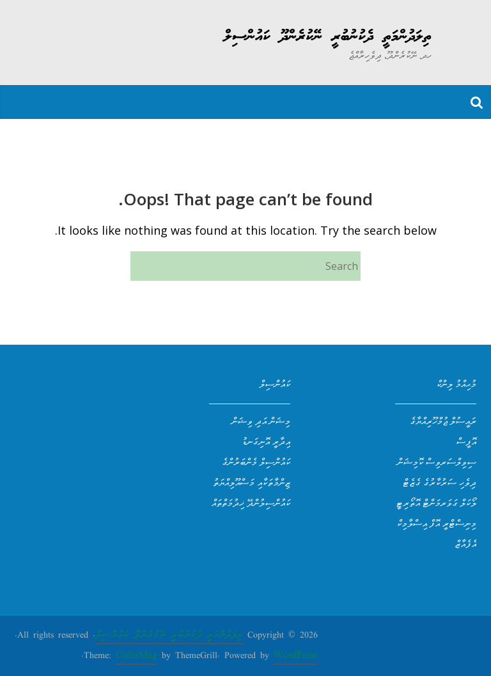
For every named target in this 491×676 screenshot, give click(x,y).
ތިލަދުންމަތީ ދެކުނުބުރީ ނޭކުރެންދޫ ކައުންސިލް (328, 37)
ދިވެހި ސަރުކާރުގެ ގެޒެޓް (439, 482)
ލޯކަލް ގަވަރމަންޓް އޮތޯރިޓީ (436, 503)
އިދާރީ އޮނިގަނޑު (266, 441)
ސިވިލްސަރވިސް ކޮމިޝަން (436, 462)
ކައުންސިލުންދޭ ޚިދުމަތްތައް (251, 503)
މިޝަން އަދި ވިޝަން (260, 421)
